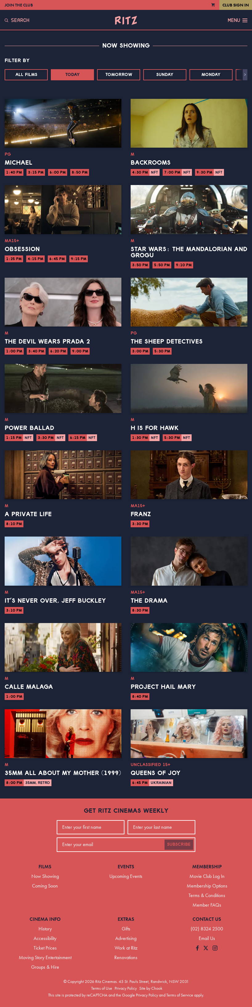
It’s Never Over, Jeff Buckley (55, 601)
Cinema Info (45, 919)
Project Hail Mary (163, 687)
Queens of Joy (156, 773)
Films (45, 866)
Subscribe (179, 844)
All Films (26, 75)
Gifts (126, 928)
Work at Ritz (126, 948)
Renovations (125, 957)
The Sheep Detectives (167, 342)
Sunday (164, 75)
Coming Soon (45, 886)
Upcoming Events (125, 876)
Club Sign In (235, 5)
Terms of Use (101, 988)
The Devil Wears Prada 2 (47, 342)
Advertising (125, 938)
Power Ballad (29, 428)
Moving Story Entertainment (45, 957)
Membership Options (207, 886)
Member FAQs (207, 905)
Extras (126, 919)
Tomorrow (118, 75)
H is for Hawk (155, 428)
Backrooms (151, 163)
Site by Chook (150, 988)
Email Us (207, 938)
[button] (245, 74)
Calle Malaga (29, 687)
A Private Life (28, 514)
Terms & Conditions (207, 895)
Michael (18, 163)
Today (72, 75)
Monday (211, 75)
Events (126, 866)
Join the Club (19, 5)
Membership (207, 866)
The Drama (149, 601)
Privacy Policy (126, 988)
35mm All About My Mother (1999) (63, 773)
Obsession (22, 249)
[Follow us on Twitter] (205, 948)
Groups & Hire (45, 967)
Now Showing (45, 876)
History (45, 928)
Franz (141, 514)
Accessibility (45, 938)
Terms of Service (179, 995)
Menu (237, 20)
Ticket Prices (45, 948)
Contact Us (207, 919)
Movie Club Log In (207, 876)
